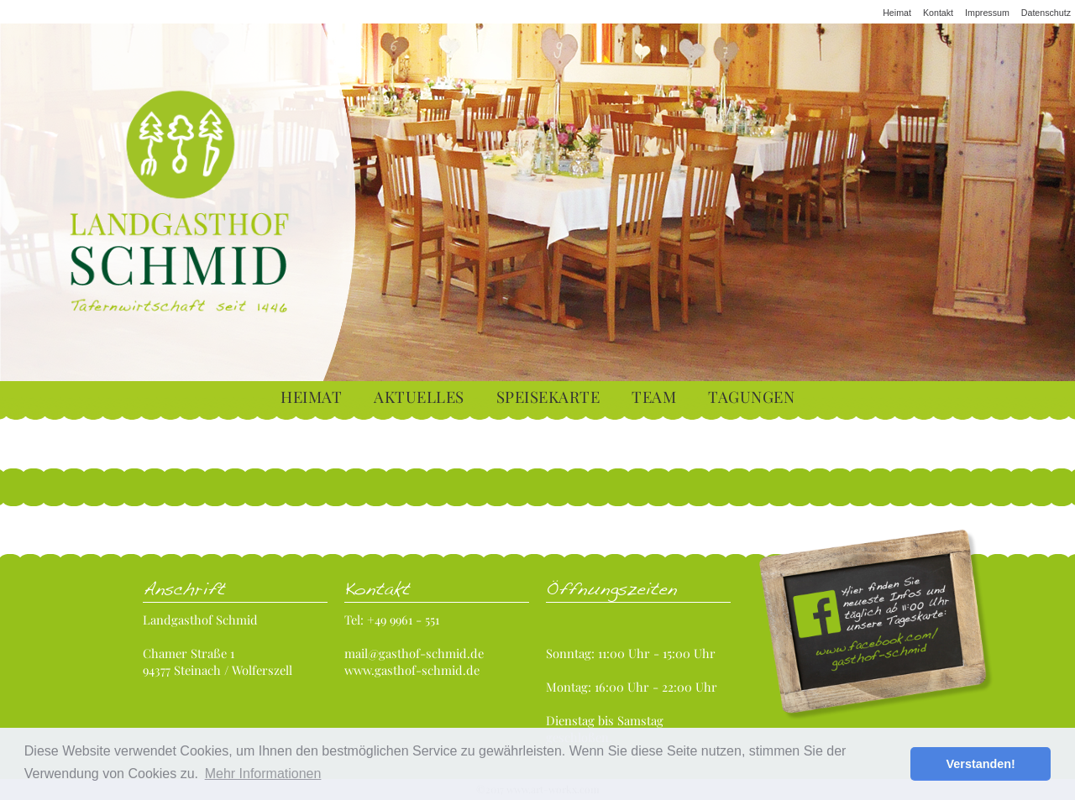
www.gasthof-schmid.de (412, 669)
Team (654, 396)
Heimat (897, 13)
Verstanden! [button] (981, 764)
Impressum (987, 13)
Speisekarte (548, 396)
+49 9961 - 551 (403, 619)
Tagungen (751, 396)
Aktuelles (419, 396)
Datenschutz (1046, 13)
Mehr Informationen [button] (263, 773)
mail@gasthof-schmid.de (414, 653)
